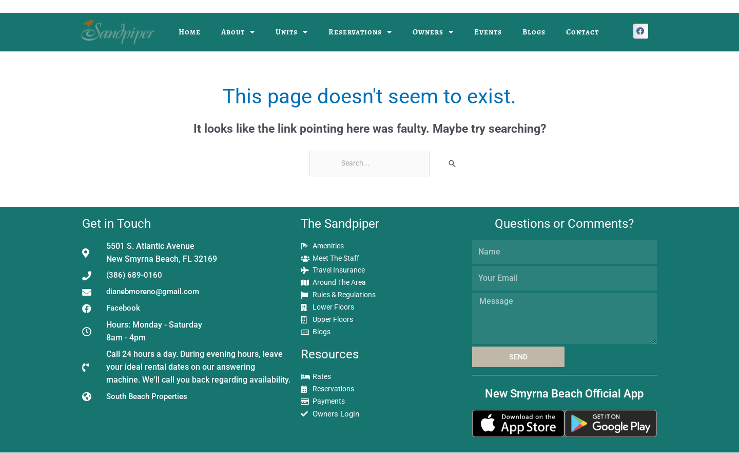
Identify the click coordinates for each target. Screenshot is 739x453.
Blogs (534, 32)
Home (190, 32)
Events (488, 32)
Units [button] (292, 32)
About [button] (238, 32)
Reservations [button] (360, 32)
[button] (640, 31)
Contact (582, 32)
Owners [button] (433, 32)
